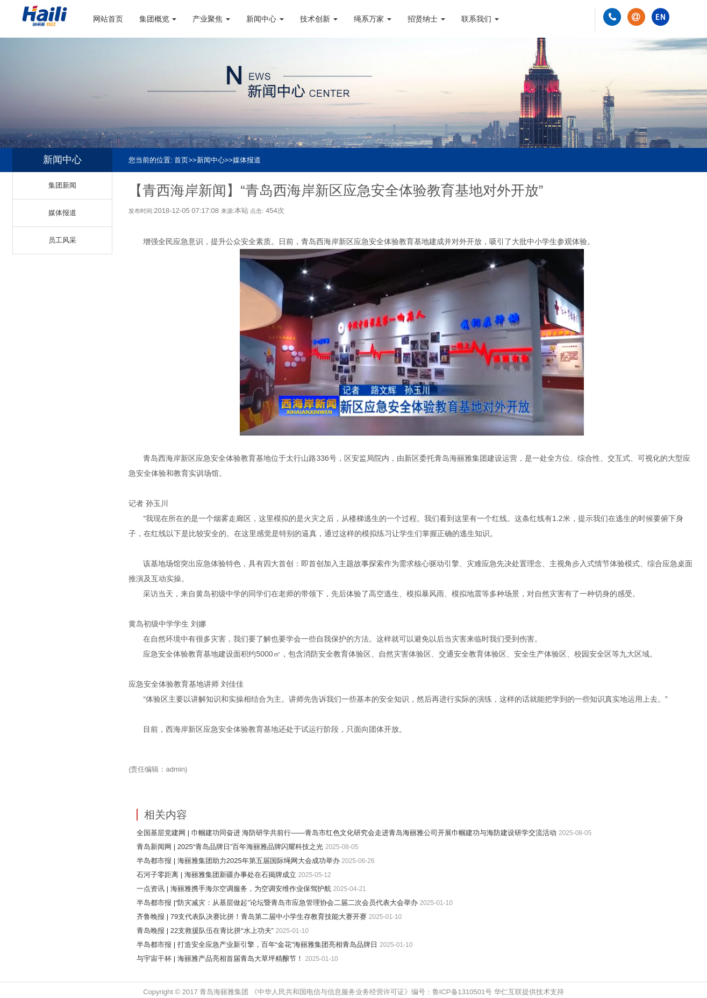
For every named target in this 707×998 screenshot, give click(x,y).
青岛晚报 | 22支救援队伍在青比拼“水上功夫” (205, 930)
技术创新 (319, 19)
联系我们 (480, 19)
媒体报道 (247, 160)
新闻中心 (265, 19)
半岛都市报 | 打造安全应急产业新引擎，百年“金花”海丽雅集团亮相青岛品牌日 (257, 944)
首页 (181, 160)
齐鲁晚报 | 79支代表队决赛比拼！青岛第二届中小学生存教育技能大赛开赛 (252, 917)
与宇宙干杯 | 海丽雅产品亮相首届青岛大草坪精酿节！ (220, 958)
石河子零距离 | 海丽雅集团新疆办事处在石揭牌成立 (216, 875)
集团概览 (158, 19)
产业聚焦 (211, 19)
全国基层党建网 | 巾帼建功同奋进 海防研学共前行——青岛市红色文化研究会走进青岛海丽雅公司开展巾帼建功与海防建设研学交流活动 (346, 833)
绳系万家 (372, 19)
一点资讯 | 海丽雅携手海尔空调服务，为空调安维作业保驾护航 (234, 889)
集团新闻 (62, 185)
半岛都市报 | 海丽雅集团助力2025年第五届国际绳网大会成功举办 (238, 861)
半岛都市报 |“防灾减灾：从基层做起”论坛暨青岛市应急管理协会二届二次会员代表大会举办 (277, 903)
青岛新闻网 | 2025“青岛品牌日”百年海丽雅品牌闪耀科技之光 (230, 847)
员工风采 (62, 240)
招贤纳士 (426, 19)
